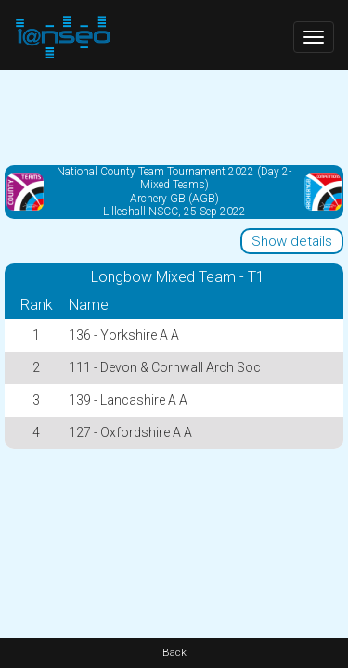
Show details (291, 241)
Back (174, 653)
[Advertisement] (174, 116)
